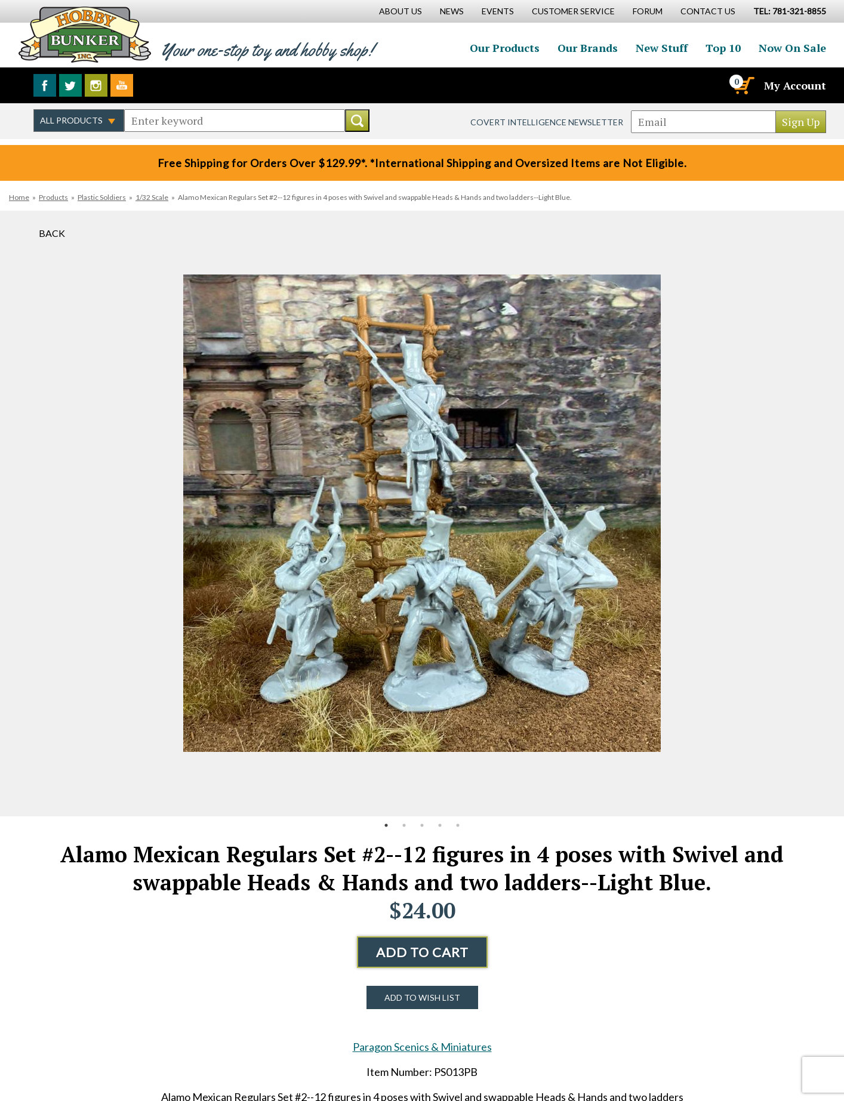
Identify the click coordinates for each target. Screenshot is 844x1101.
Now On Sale (792, 48)
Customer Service (573, 11)
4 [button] (440, 825)
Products (53, 197)
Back (52, 233)
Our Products (505, 48)
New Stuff (662, 48)
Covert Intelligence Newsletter (546, 122)
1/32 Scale (151, 197)
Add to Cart (422, 952)
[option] (422, 513)
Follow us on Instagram (96, 85)
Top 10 (723, 48)
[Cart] (743, 85)
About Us (400, 11)
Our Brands (587, 48)
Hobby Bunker (84, 34)
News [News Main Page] (452, 11)
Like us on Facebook (44, 85)
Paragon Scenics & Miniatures (422, 1046)
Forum (648, 11)
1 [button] (386, 825)
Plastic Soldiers (102, 197)
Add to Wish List (422, 997)
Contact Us (707, 11)
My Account (795, 85)
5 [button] (458, 825)
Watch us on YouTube (121, 85)
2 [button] (404, 825)
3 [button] (422, 825)
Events (498, 11)
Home (19, 197)
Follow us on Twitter (70, 85)
